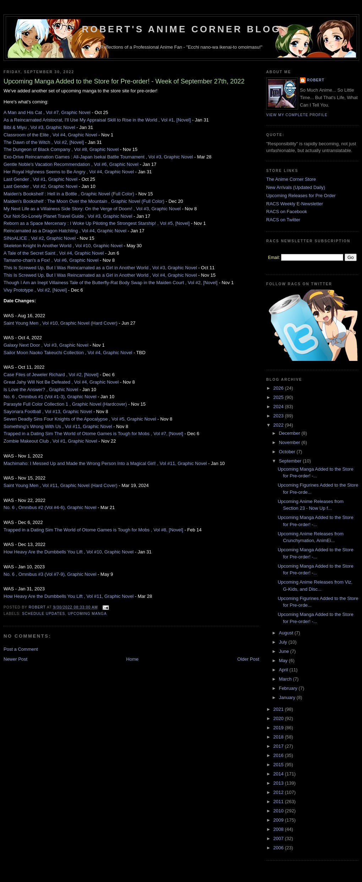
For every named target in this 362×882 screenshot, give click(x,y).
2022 (279, 425)
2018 (279, 737)
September (291, 461)
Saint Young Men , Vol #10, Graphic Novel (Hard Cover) (60, 323)
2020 (279, 718)
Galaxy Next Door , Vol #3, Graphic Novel (46, 345)
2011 (279, 801)
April (284, 669)
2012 (279, 792)
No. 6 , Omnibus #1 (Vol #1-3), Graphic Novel (50, 396)
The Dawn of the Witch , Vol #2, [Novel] (44, 142)
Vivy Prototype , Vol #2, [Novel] (35, 290)
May (284, 660)
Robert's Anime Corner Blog (181, 29)
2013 (279, 783)
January (288, 697)
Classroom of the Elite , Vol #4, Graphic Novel (50, 134)
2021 (279, 709)
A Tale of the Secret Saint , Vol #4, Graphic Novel (54, 253)
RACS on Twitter (283, 219)
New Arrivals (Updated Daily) (295, 187)
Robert (315, 80)
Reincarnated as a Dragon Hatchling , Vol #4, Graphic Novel (65, 230)
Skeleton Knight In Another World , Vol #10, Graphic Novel (63, 245)
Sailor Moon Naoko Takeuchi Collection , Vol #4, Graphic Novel (68, 352)
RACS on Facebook (286, 211)
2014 (279, 774)
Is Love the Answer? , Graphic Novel (41, 389)
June (284, 651)
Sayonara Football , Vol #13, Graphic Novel (48, 411)
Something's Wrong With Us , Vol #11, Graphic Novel (58, 426)
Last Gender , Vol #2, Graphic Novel (40, 186)
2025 (279, 397)
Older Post (248, 659)
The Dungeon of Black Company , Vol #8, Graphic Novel (61, 149)
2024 (279, 406)
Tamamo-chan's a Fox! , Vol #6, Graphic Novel (51, 260)
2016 (279, 755)
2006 (279, 847)
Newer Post (15, 659)
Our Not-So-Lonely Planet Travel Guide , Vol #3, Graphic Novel (68, 216)
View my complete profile (297, 115)
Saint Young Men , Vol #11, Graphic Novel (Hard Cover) (60, 485)
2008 (279, 829)
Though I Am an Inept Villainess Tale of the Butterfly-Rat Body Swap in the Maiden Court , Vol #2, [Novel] (111, 282)
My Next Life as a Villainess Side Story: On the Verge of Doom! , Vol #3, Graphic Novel (92, 208)
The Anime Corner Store (291, 179)
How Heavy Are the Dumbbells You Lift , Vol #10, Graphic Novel (68, 551)
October (288, 451)
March (286, 679)
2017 (279, 746)
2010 (279, 810)
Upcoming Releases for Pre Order (301, 195)
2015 (279, 764)
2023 (279, 415)
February (289, 688)
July (284, 642)
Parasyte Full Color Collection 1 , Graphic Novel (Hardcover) (65, 404)
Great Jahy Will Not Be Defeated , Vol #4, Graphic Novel (61, 382)
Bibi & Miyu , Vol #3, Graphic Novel (39, 127)
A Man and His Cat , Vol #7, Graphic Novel (47, 112)
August (287, 632)
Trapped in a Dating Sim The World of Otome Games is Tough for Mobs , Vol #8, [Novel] (93, 529)
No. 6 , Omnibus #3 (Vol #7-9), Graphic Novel (50, 574)
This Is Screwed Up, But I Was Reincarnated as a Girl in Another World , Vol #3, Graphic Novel (100, 267)
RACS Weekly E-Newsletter (294, 203)
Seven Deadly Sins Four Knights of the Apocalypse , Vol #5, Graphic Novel (80, 419)
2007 (279, 838)
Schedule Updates (43, 614)
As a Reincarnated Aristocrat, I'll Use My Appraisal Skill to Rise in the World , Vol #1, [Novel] (97, 120)
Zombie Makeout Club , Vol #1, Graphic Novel (50, 441)
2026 (279, 388)
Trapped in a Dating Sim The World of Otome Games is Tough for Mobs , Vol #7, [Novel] (93, 433)
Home (132, 659)
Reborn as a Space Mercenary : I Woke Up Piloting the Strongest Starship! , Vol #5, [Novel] (97, 223)
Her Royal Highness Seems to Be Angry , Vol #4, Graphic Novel (69, 171)
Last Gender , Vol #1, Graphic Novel (40, 179)
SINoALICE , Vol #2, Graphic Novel (40, 238)
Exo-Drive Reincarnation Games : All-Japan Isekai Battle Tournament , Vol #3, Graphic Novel (98, 156)
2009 (279, 820)
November (290, 442)
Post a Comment (21, 649)
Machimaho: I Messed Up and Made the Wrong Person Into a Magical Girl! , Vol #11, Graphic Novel (105, 463)
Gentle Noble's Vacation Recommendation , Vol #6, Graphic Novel (71, 164)
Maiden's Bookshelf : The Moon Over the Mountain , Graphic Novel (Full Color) (84, 201)
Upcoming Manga (87, 614)
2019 (279, 727)
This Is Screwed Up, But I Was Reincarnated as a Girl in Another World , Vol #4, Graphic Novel (100, 275)
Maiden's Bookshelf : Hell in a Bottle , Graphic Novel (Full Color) (69, 193)
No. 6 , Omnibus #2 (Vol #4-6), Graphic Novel (50, 507)
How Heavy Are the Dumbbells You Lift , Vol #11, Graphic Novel (68, 596)
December (290, 433)
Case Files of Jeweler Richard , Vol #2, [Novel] (51, 374)
